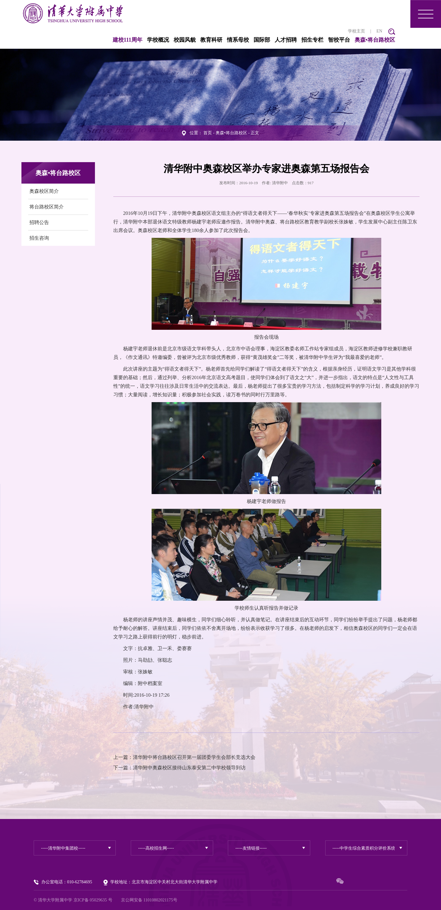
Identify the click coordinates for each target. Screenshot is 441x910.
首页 (207, 133)
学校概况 (158, 40)
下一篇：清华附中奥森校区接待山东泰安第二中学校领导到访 (179, 767)
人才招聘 (286, 40)
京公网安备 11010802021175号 (149, 900)
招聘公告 (39, 222)
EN (379, 31)
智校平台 (339, 40)
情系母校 (238, 40)
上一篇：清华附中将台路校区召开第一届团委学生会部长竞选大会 (184, 757)
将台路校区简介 (46, 206)
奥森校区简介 (44, 191)
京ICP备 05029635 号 (93, 900)
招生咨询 (39, 238)
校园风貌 (185, 40)
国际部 (262, 40)
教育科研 (211, 40)
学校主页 (356, 31)
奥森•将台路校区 (375, 40)
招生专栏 (312, 40)
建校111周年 (127, 40)
